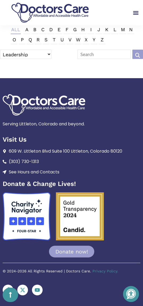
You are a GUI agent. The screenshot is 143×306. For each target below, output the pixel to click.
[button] (136, 12)
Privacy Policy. (105, 271)
